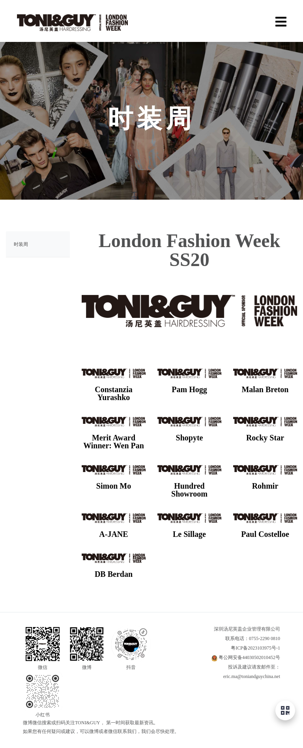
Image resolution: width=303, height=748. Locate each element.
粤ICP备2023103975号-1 (255, 648)
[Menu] (280, 20)
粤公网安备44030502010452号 (249, 657)
